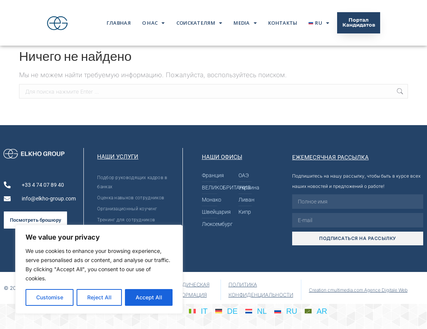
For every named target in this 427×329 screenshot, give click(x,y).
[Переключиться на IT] (198, 311)
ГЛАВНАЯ (119, 22)
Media (245, 23)
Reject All (99, 297)
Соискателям (199, 23)
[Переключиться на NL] (256, 311)
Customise (49, 297)
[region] (99, 269)
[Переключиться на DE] (226, 311)
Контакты (282, 22)
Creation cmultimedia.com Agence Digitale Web (358, 290)
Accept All (149, 297)
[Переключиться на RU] (285, 311)
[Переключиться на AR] (316, 311)
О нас (153, 23)
